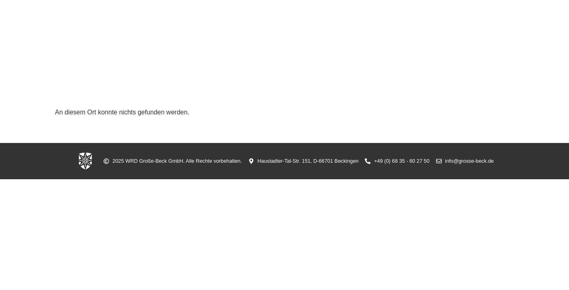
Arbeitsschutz (378, 37)
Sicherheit (322, 37)
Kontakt (490, 37)
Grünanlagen (437, 37)
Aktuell (278, 37)
